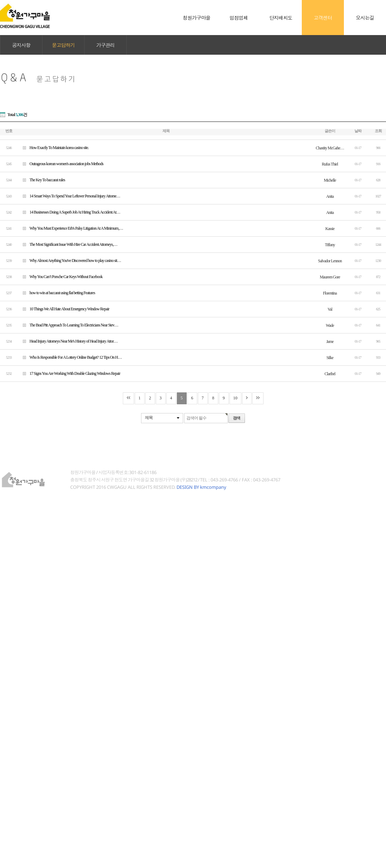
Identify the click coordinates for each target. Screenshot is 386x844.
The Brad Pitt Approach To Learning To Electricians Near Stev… (68, 325)
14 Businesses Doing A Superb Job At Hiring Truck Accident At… (69, 212)
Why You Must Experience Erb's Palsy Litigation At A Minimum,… (70, 228)
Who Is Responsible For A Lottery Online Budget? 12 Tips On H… (70, 357)
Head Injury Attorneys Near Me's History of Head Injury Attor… (68, 341)
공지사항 (21, 44)
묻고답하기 (63, 44)
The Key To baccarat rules (41, 179)
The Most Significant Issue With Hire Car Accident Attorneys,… (67, 244)
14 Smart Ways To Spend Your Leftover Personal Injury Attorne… (69, 196)
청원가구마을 (25, 17)
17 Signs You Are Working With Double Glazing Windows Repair (69, 373)
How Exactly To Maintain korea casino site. (53, 147)
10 (235, 398)
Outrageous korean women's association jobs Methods (60, 163)
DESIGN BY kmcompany (201, 487)
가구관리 (105, 44)
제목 (149, 417)
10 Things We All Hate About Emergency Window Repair (63, 308)
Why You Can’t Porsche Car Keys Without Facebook (60, 276)
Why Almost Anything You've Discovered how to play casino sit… (69, 260)
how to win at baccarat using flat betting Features (56, 292)
